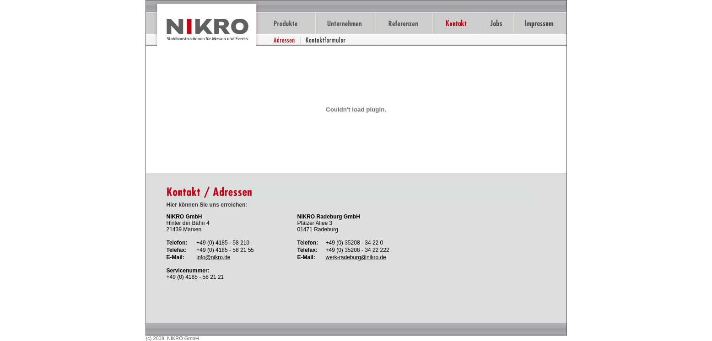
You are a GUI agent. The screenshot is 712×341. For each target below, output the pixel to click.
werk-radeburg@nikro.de (356, 257)
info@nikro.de (213, 257)
